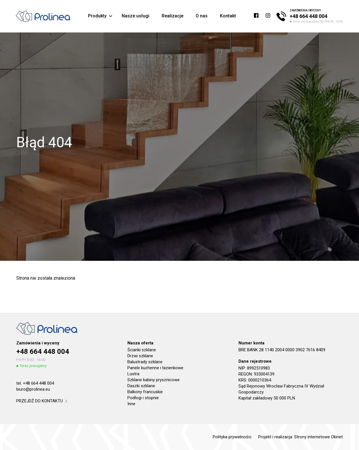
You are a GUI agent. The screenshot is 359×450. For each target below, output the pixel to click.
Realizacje (172, 16)
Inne (131, 403)
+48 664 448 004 (308, 16)
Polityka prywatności (232, 436)
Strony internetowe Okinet (318, 436)
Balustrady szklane (145, 361)
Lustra (133, 373)
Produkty (97, 16)
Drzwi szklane (140, 355)
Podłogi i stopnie (143, 397)
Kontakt (228, 16)
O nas (202, 16)
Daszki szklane (141, 385)
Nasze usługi (135, 16)
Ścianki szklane (141, 349)
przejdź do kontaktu (41, 400)
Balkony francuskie (145, 391)
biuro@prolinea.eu (33, 389)
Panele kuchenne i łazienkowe (155, 367)
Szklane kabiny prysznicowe (153, 379)
